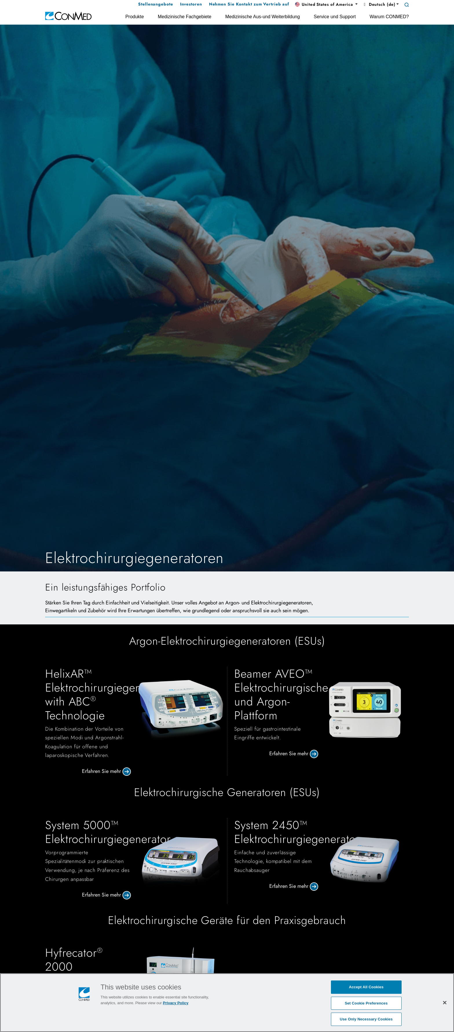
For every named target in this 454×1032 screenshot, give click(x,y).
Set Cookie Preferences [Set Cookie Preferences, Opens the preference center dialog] (366, 1003)
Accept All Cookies (366, 987)
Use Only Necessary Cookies (366, 1019)
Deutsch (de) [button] (378, 4)
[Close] (444, 1002)
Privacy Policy (175, 1003)
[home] (68, 15)
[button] (326, 4)
